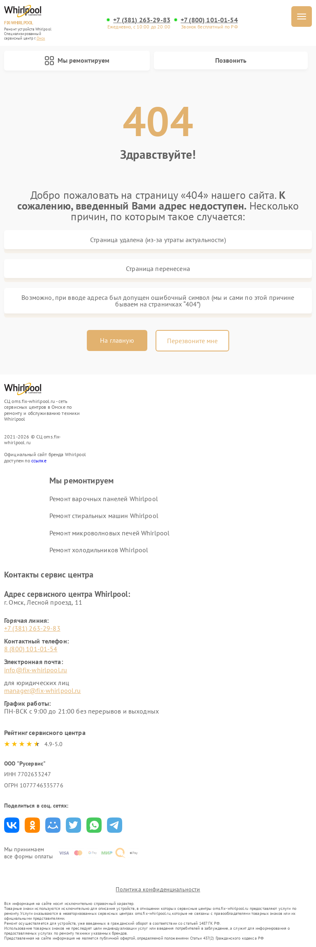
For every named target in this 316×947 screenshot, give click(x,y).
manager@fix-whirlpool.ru (42, 690)
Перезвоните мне (192, 341)
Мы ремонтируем (76, 61)
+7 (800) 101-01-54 (209, 20)
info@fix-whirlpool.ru (35, 670)
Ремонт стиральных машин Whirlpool (103, 515)
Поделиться (11, 825)
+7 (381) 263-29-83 (141, 20)
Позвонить (230, 60)
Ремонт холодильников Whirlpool (99, 550)
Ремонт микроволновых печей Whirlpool (109, 533)
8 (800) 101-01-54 (31, 649)
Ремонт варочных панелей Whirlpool (103, 499)
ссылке (38, 460)
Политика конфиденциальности (158, 889)
